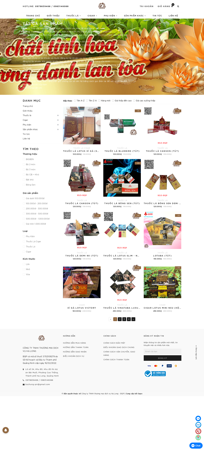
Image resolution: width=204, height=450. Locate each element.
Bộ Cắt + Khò (32, 174)
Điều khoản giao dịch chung (118, 347)
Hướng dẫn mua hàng (74, 343)
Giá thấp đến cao (122, 100)
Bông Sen (30, 184)
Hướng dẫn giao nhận (74, 352)
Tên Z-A (91, 100)
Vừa (27, 274)
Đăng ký (162, 358)
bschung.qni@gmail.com (38, 384)
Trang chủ (33, 15)
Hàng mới (104, 100)
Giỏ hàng (166, 6)
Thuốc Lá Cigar (33, 241)
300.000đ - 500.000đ (36, 213)
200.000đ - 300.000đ (36, 208)
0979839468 (43, 6)
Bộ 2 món (30, 164)
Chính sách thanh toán (116, 359)
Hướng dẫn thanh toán (75, 347)
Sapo (140, 393)
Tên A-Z (79, 100)
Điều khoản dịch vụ (73, 356)
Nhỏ (27, 269)
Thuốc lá (73, 15)
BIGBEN (29, 159)
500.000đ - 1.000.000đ (37, 218)
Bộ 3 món (30, 169)
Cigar (92, 15)
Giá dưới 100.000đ (34, 198)
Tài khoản (147, 6)
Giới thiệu (53, 15)
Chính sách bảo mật (114, 343)
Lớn (27, 264)
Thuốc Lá (30, 246)
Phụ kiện (110, 15)
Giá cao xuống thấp (144, 100)
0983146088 (61, 6)
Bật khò (29, 179)
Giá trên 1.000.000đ (35, 224)
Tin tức (157, 15)
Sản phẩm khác (135, 15)
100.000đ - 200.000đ (36, 203)
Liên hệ (173, 15)
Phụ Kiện (30, 236)
